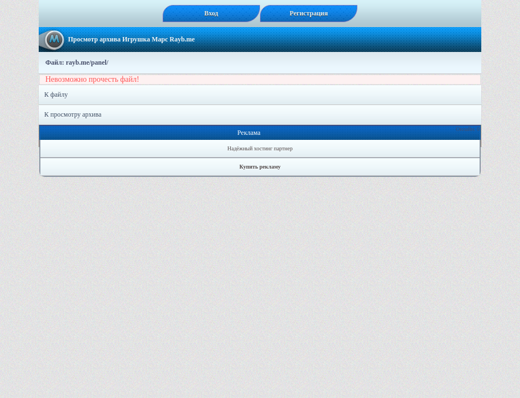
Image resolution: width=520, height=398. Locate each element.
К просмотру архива (72, 114)
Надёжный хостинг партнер (260, 148)
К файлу (56, 94)
